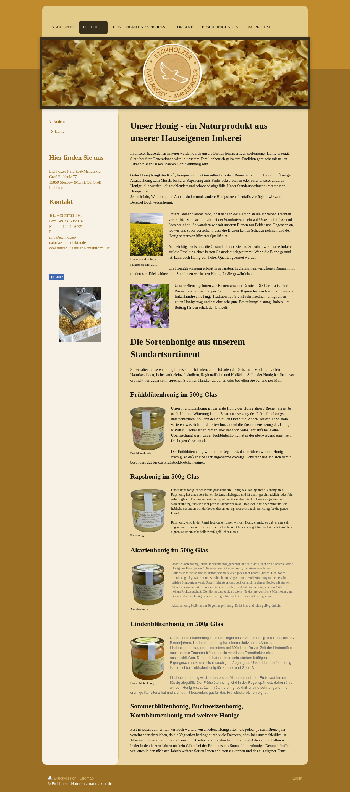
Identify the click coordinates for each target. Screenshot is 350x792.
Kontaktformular (96, 248)
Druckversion (62, 778)
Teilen (56, 277)
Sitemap (87, 778)
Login (297, 778)
